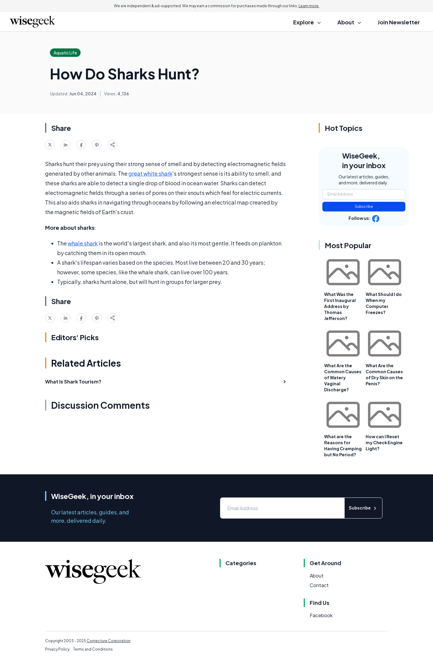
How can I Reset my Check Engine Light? (384, 442)
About (317, 575)
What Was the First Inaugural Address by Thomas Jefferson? (340, 306)
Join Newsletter (399, 22)
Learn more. (309, 6)
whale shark (83, 243)
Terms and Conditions (93, 649)
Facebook (321, 615)
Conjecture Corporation (109, 641)
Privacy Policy (57, 649)
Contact (319, 585)
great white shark (150, 173)
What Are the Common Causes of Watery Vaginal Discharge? (342, 377)
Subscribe (364, 206)
